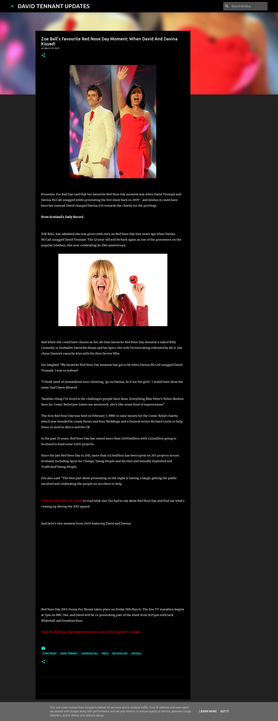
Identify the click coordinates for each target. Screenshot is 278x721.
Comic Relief (49, 653)
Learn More (208, 711)
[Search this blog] (249, 6)
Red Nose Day (119, 653)
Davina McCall (90, 653)
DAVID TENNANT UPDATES (54, 6)
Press (105, 653)
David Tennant (68, 653)
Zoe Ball (136, 653)
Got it (224, 711)
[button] (43, 55)
